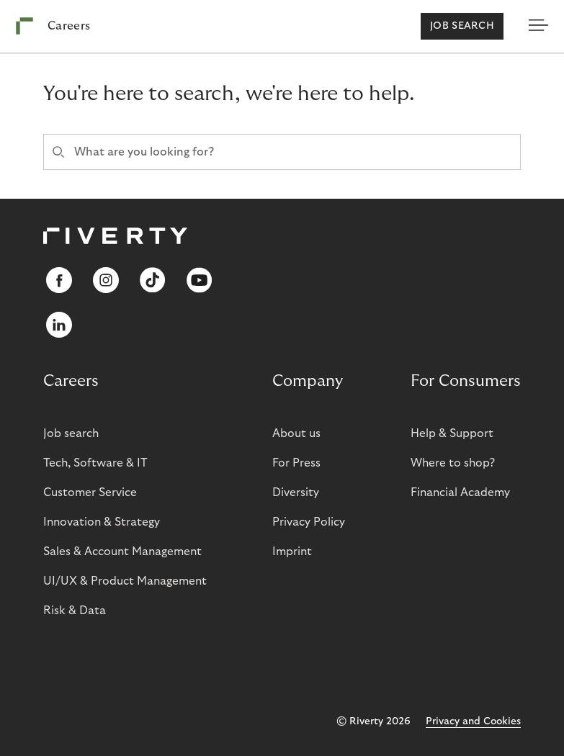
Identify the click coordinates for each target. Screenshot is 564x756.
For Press (296, 463)
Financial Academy (460, 492)
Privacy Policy (308, 522)
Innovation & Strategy (101, 522)
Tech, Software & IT (95, 463)
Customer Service (90, 492)
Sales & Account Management (122, 551)
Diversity (295, 492)
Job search (462, 26)
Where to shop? (453, 463)
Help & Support (452, 433)
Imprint (292, 551)
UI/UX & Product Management (125, 581)
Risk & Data (74, 610)
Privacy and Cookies (473, 721)
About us (296, 433)
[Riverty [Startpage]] (53, 26)
